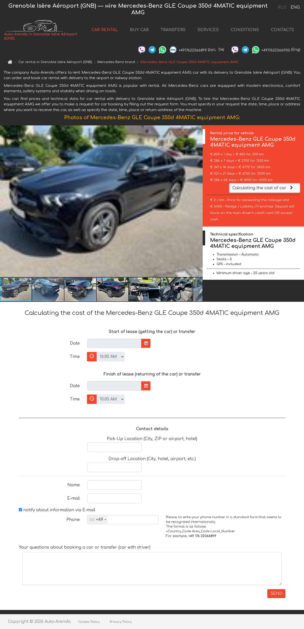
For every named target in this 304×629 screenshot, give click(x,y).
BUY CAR (139, 30)
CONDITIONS (245, 30)
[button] (198, 201)
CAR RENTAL (104, 30)
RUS (282, 7)
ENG (295, 7)
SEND (276, 593)
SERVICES (208, 30)
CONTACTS (282, 30)
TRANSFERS (173, 30)
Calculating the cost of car (263, 188)
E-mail (73, 498)
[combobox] (97, 519)
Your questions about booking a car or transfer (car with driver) (84, 547)
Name (73, 485)
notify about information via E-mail (57, 510)
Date (75, 343)
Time (75, 356)
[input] (114, 343)
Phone (73, 519)
